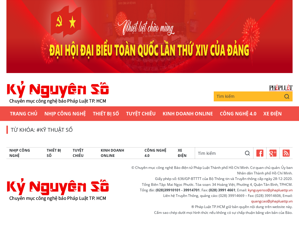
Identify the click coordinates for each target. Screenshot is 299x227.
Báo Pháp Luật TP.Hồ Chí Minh (281, 87)
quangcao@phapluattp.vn (272, 201)
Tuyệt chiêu (141, 113)
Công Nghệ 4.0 (238, 113)
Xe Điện (272, 113)
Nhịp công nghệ (65, 113)
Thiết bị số (106, 113)
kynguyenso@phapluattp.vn (270, 190)
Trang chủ (23, 113)
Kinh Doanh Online (188, 113)
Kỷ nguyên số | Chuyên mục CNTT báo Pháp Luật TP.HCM (57, 92)
